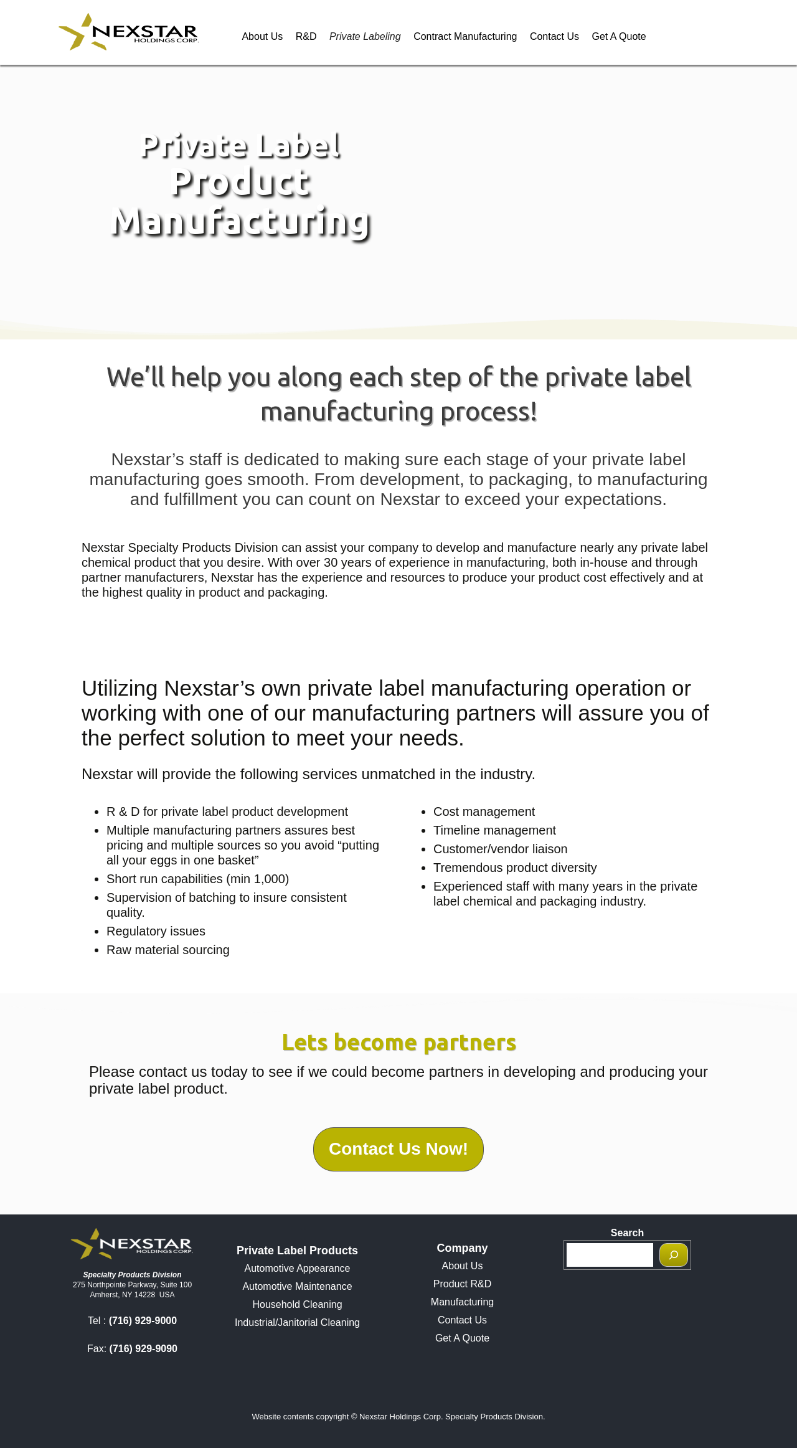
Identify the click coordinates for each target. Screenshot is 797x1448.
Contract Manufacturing (465, 36)
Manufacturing (462, 1302)
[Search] (673, 1255)
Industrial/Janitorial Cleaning (297, 1322)
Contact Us (554, 36)
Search (627, 1233)
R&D (306, 36)
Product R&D (462, 1284)
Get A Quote (619, 36)
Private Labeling (365, 36)
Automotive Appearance (298, 1268)
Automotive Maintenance (297, 1286)
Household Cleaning (297, 1304)
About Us (262, 36)
